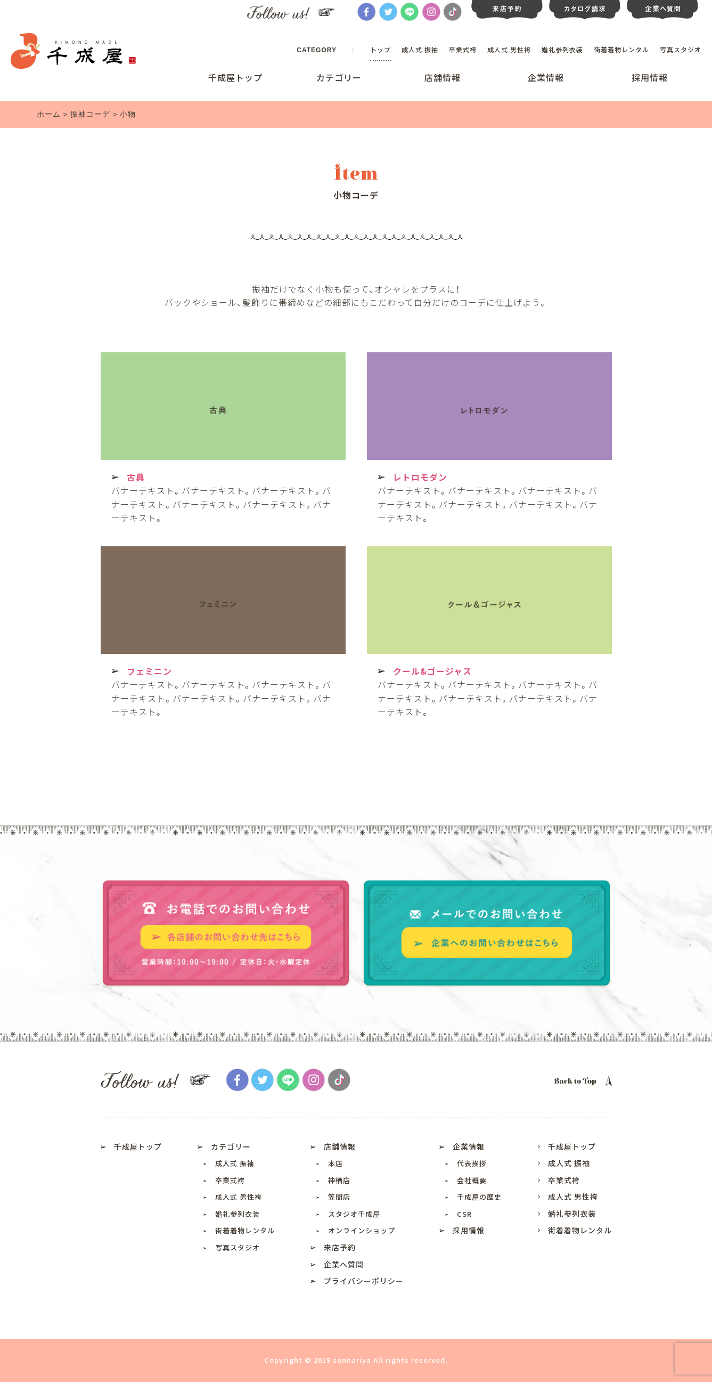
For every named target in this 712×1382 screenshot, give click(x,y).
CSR (464, 1214)
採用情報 (650, 77)
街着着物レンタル (621, 49)
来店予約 (340, 1247)
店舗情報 (442, 77)
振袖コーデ (90, 114)
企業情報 (546, 77)
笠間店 (339, 1197)
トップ (380, 49)
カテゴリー (339, 77)
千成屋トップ (235, 77)
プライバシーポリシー (364, 1280)
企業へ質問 (344, 1264)
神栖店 (339, 1180)
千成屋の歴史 (479, 1197)
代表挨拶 (472, 1163)
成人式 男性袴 (509, 49)
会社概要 (472, 1180)
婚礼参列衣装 (562, 49)
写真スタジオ (680, 49)
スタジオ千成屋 (354, 1214)
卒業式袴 (463, 49)
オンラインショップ (361, 1230)
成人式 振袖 (420, 49)
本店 (335, 1163)
